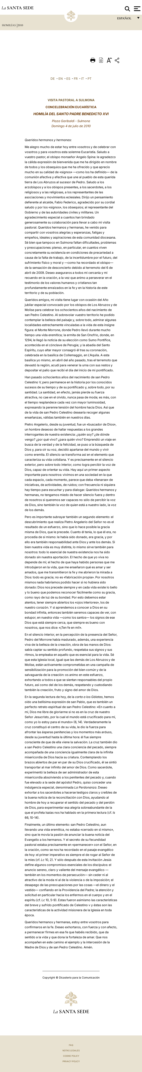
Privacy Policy (71, 1061)
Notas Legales (71, 1050)
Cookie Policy (71, 1056)
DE (53, 78)
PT (89, 78)
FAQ (71, 1045)
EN (60, 78)
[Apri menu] (136, 8)
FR (76, 78)
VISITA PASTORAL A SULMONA (71, 100)
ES (68, 78)
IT (82, 78)
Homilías (9, 25)
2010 (20, 25)
